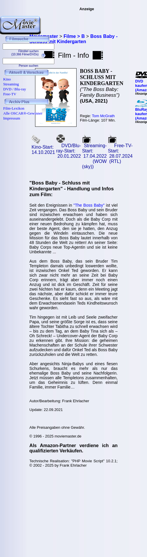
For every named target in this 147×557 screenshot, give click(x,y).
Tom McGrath (103, 116)
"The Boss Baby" (89, 205)
